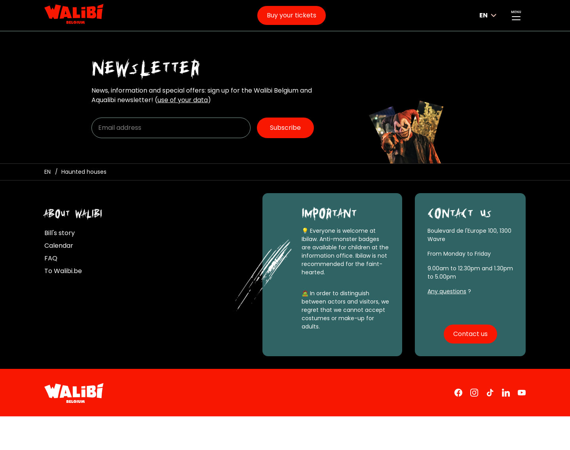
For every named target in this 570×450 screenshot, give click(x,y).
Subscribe (285, 127)
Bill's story (59, 232)
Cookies (56, 438)
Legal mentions (66, 427)
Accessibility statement (314, 438)
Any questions (447, 291)
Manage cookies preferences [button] (123, 438)
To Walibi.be (63, 270)
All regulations (357, 427)
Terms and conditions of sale (144, 427)
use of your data (183, 99)
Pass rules (268, 427)
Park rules (309, 427)
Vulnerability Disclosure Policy (222, 438)
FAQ (50, 258)
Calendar (58, 245)
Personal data (220, 427)
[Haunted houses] (83, 172)
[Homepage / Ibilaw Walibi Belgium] (47, 172)
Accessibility (386, 438)
